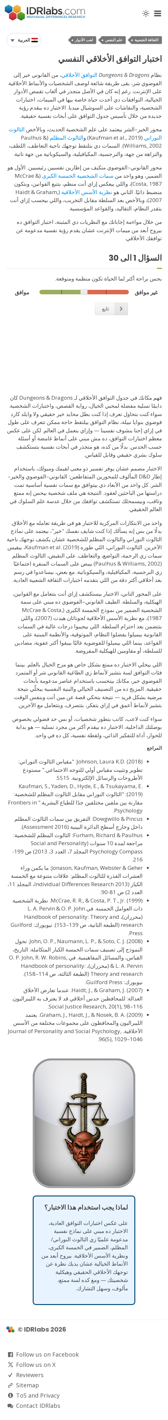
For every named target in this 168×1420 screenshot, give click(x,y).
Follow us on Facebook (47, 1354)
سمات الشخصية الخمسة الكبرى (77, 175)
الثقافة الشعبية (146, 40)
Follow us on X (35, 1364)
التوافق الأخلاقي (79, 74)
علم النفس (113, 40)
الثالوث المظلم (66, 137)
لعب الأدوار (84, 40)
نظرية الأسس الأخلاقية (86, 192)
